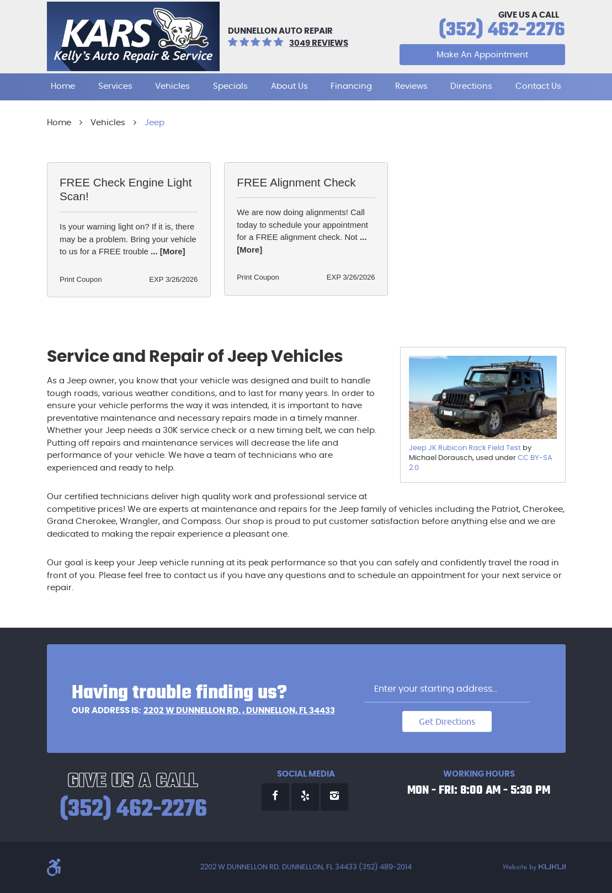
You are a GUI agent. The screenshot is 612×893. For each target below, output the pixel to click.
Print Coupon (81, 279)
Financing (351, 86)
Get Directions (447, 721)
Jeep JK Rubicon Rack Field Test (465, 448)
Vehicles (172, 86)
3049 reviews (318, 43)
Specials (230, 86)
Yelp (305, 797)
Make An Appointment (482, 55)
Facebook (275, 797)
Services (115, 86)
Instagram (334, 797)
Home (63, 86)
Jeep (154, 123)
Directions (471, 86)
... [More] (166, 251)
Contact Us (538, 86)
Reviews (411, 86)
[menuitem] (63, 86)
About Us (289, 86)
